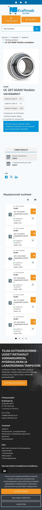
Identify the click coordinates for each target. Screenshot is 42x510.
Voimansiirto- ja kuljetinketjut (14, 431)
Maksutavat (6, 456)
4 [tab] (26, 338)
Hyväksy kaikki (21, 491)
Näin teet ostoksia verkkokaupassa (16, 448)
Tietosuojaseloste (9, 458)
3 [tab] (23, 338)
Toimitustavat (7, 453)
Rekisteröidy (10, 124)
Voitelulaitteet (7, 439)
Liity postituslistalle (14, 383)
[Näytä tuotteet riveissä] (28, 199)
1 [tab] (16, 338)
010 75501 (6, 413)
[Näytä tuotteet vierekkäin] (35, 199)
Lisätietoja (21, 504)
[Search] (18, 28)
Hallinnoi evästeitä (21, 498)
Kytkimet (5, 436)
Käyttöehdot (7, 451)
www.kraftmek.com (9, 418)
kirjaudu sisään (24, 124)
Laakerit (5, 429)
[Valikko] (30, 19)
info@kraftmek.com (10, 415)
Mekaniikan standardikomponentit (16, 434)
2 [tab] (19, 338)
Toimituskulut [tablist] (21, 150)
